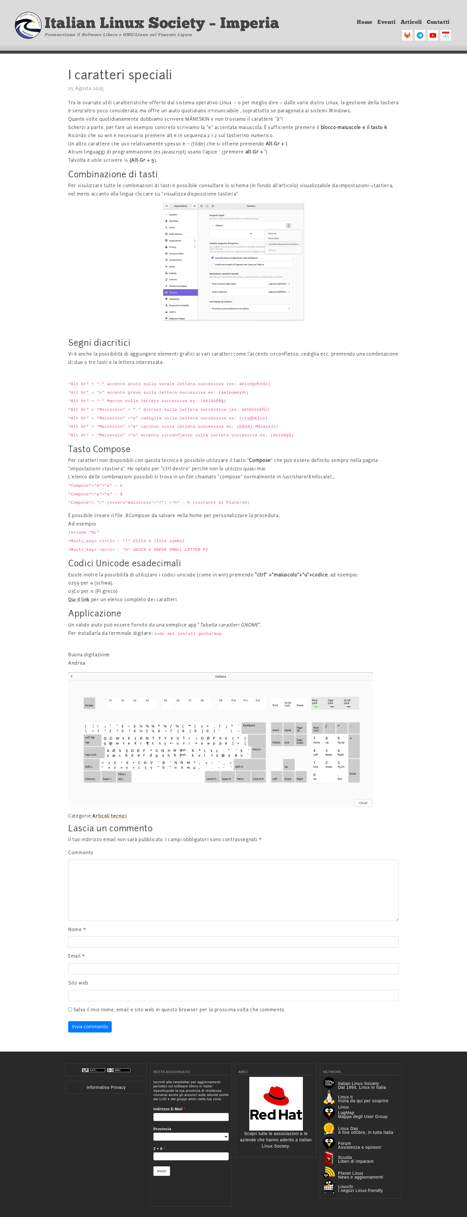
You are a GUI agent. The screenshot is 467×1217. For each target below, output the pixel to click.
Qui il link (79, 600)
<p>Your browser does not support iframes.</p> (191, 1139)
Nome (77, 930)
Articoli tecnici (109, 816)
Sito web (78, 983)
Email (76, 956)
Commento (81, 853)
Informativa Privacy (106, 1087)
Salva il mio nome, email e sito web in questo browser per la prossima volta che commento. (180, 1010)
